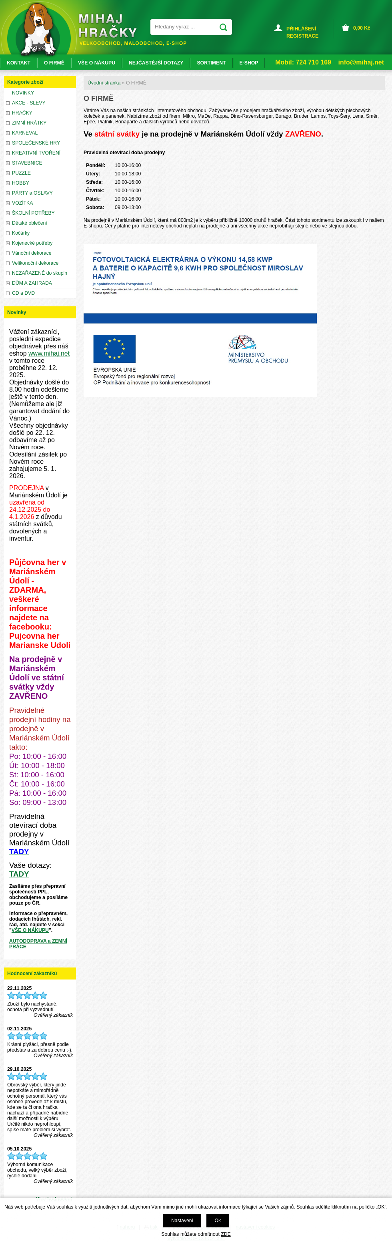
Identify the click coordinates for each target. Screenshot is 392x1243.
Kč (361, 28)
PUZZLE (21, 173)
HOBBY (20, 183)
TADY (19, 874)
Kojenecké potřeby (32, 243)
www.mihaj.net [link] (49, 353)
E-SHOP (249, 63)
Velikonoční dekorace (35, 263)
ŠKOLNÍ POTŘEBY (33, 213)
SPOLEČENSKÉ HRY (36, 143)
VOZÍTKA (22, 203)
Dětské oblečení (29, 223)
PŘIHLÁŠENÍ (301, 29)
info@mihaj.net (361, 62)
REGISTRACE (302, 36)
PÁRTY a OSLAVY (32, 193)
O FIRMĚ (54, 63)
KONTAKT (18, 63)
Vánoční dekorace (32, 253)
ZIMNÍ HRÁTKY (29, 123)
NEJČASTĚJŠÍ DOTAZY (156, 63)
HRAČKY (22, 113)
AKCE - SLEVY (29, 103)
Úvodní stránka (104, 83)
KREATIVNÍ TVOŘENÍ (36, 153)
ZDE (225, 1234)
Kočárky (21, 233)
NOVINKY (23, 93)
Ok (217, 1220)
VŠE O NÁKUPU (30, 930)
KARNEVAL (25, 133)
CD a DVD (23, 293)
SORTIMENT (211, 63)
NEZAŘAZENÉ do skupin (39, 273)
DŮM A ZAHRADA (32, 283)
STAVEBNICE (27, 163)
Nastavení (182, 1220)
